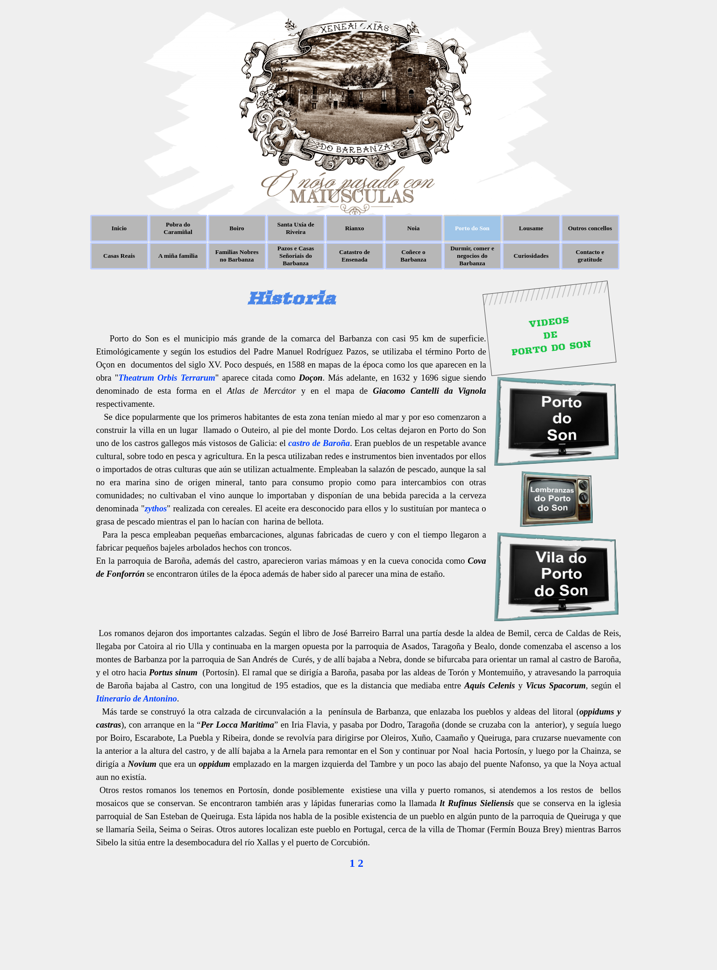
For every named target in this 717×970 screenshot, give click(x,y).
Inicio (119, 228)
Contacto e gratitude (589, 255)
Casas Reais (119, 255)
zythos (156, 508)
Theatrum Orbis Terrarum (166, 377)
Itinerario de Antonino (136, 698)
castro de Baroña (319, 443)
